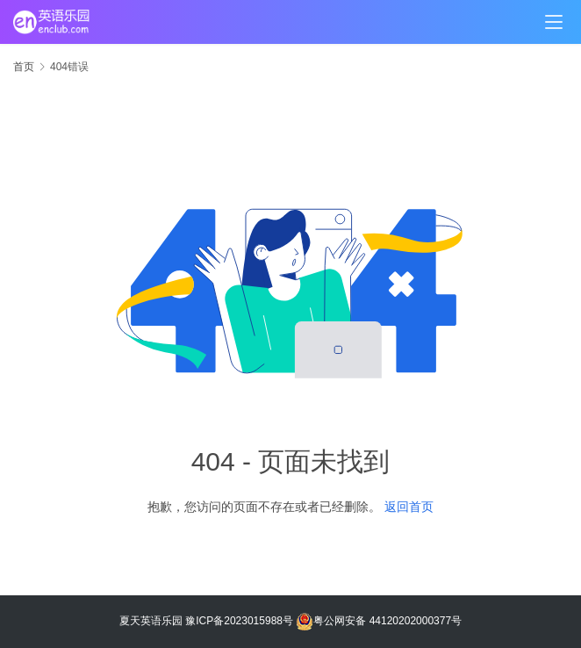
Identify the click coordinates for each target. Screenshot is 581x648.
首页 (23, 67)
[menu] (553, 22)
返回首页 (409, 507)
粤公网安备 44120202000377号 (379, 621)
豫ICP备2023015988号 (239, 621)
